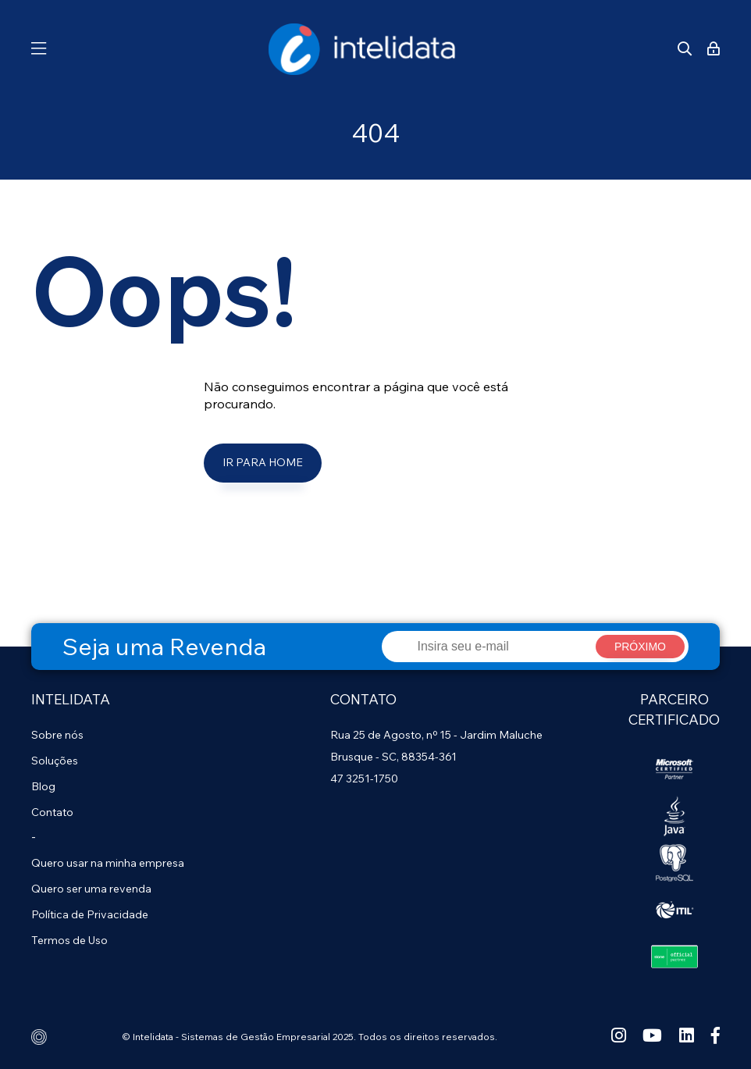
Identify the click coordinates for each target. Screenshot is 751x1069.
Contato (52, 812)
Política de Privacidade (89, 914)
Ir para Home (262, 462)
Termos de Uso (69, 940)
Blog (43, 786)
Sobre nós (57, 735)
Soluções (54, 761)
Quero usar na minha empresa (107, 863)
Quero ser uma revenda (91, 889)
